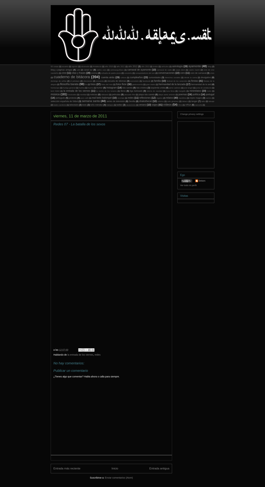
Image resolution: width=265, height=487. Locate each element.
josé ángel (188, 88)
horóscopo (55, 88)
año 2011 (121, 66)
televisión (73, 105)
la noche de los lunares (106, 91)
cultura (123, 77)
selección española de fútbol (64, 101)
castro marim (194, 70)
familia (157, 81)
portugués (60, 98)
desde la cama (190, 77)
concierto (128, 73)
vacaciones (131, 105)
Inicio (115, 468)
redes (131, 97)
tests (84, 105)
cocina (94, 73)
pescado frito (129, 95)
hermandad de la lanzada (172, 84)
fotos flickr (121, 84)
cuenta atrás (107, 77)
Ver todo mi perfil (188, 185)
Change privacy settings (192, 114)
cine (64, 73)
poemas (182, 94)
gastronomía (137, 84)
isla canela (127, 88)
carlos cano (101, 70)
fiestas (194, 81)
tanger (194, 101)
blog (209, 66)
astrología (177, 66)
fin (86, 84)
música (55, 94)
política (196, 94)
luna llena (170, 91)
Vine (180, 105)
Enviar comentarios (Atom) (119, 477)
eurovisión (134, 81)
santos (208, 98)
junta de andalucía (204, 88)
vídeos (167, 104)
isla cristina (141, 88)
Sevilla (132, 101)
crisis (212, 73)
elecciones (87, 81)
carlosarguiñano (117, 70)
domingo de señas (59, 81)
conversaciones (166, 73)
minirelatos (195, 90)
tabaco (185, 101)
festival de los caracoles (177, 81)
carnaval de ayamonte (139, 69)
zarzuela (198, 105)
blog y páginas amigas (61, 70)
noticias (93, 94)
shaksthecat (145, 101)
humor (100, 88)
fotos (93, 84)
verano (142, 104)
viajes (155, 104)
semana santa (91, 101)
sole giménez (173, 101)
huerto (90, 88)
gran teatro (150, 84)
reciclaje (120, 98)
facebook (146, 81)
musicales (72, 95)
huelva (82, 88)
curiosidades (155, 77)
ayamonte (194, 66)
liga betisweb (136, 91)
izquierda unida (158, 88)
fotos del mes (107, 84)
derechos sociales (172, 77)
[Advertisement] (205, 144)
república (182, 98)
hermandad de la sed (201, 84)
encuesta (100, 81)
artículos (165, 66)
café (78, 70)
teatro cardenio (60, 105)
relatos (169, 97)
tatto (203, 101)
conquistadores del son (145, 73)
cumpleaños (136, 77)
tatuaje (211, 101)
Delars (202, 180)
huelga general (69, 88)
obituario (105, 95)
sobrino (161, 101)
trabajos (110, 105)
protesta (73, 98)
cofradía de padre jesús (111, 73)
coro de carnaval (198, 73)
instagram (111, 87)
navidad (83, 95)
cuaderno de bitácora (72, 77)
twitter (119, 105)
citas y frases (79, 73)
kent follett (55, 91)
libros (123, 91)
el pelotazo (75, 81)
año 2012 (132, 66)
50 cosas (54, 66)
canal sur (88, 70)
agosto (75, 66)
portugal (210, 94)
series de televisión (116, 101)
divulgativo (206, 77)
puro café (84, 98)
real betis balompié (102, 97)
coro (182, 73)
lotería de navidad (154, 91)
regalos (159, 98)
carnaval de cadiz (164, 70)
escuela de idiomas (116, 81)
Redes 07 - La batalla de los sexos (79, 124)
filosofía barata (69, 84)
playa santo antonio (167, 95)
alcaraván (85, 66)
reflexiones (145, 97)
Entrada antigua (159, 468)
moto (209, 91)
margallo (182, 91)
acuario (65, 66)
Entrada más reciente (66, 468)
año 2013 (145, 66)
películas (116, 94)
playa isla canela (147, 94)
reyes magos (196, 98)
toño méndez (96, 105)
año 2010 (109, 66)
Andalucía (97, 66)
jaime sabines (175, 88)
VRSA (188, 105)
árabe (155, 66)
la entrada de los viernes (76, 90)
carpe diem (180, 70)
